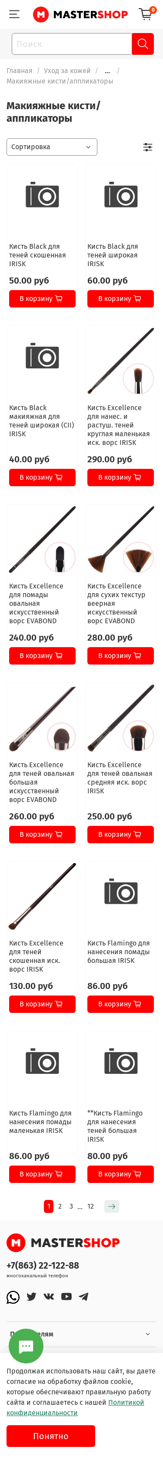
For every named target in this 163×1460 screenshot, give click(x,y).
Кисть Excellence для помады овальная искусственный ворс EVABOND (36, 603)
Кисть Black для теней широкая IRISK (112, 255)
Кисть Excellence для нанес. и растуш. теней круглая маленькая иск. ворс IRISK (118, 425)
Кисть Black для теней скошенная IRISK (37, 255)
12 (90, 1206)
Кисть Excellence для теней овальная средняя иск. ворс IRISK (120, 778)
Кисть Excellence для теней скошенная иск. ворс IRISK (36, 956)
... (107, 71)
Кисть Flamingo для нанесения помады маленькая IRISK (40, 1122)
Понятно (51, 1436)
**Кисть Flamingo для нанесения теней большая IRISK (115, 1126)
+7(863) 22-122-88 (43, 1265)
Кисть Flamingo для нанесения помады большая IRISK (118, 952)
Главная (20, 71)
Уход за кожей (67, 71)
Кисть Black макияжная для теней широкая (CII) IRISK (41, 421)
